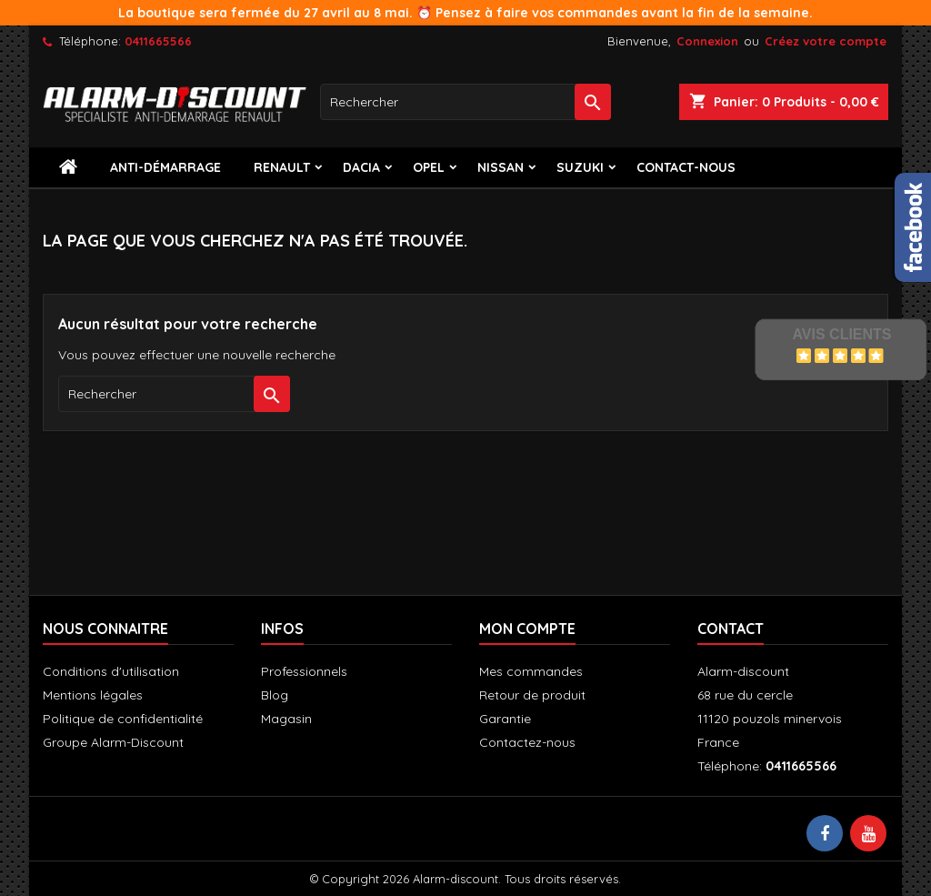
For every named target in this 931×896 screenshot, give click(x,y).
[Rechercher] (465, 102)
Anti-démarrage (165, 167)
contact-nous (686, 167)
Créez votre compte (825, 41)
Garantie (505, 718)
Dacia (361, 167)
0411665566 (158, 41)
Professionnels (304, 671)
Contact (730, 628)
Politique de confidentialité (123, 718)
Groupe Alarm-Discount (113, 742)
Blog (274, 695)
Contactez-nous (527, 742)
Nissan (500, 167)
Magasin (286, 718)
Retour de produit (532, 695)
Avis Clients (841, 334)
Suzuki (580, 167)
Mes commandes (531, 671)
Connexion (707, 41)
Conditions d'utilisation (111, 671)
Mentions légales (93, 695)
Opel (429, 167)
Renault (282, 167)
